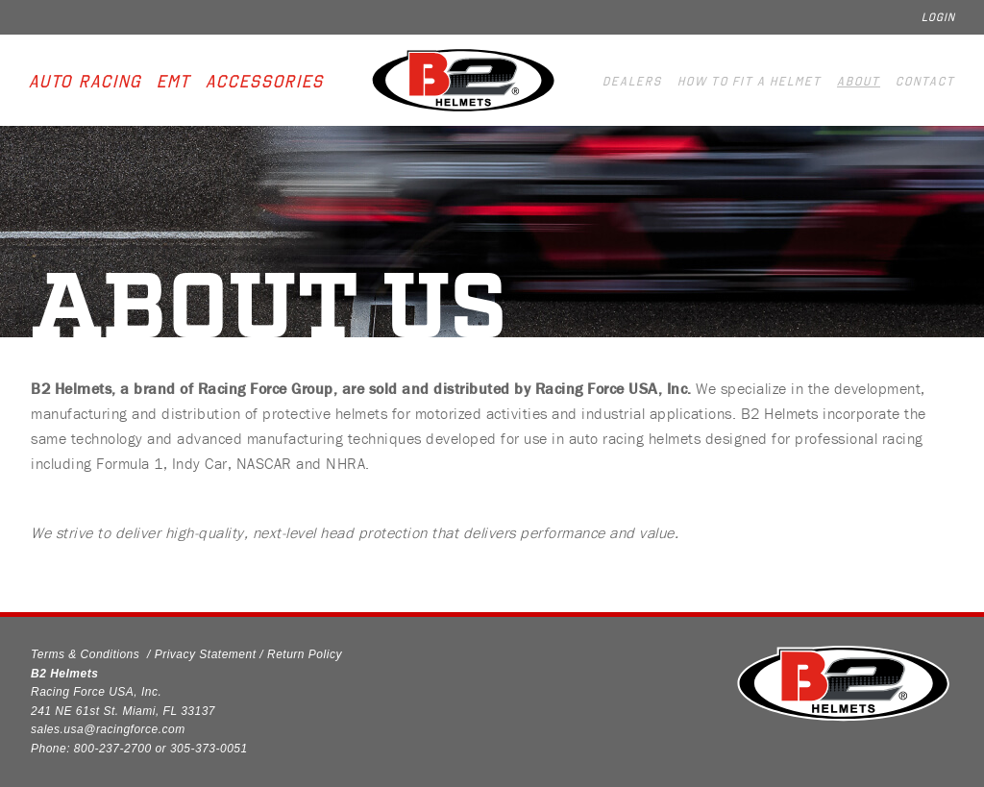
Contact (925, 81)
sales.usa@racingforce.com (108, 729)
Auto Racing (85, 81)
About (858, 81)
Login (938, 17)
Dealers (632, 81)
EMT (173, 81)
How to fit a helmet (749, 81)
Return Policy (304, 654)
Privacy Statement (206, 654)
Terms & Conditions (85, 654)
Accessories (265, 81)
